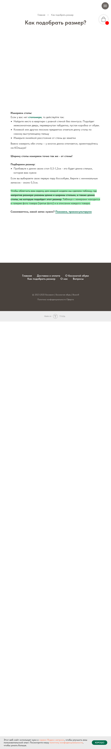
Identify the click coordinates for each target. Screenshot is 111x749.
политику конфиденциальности (66, 742)
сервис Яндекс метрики (51, 739)
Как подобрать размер (41, 278)
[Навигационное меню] (105, 6)
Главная (41, 14)
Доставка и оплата (48, 275)
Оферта (70, 299)
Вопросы (78, 278)
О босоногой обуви (77, 275)
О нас (64, 278)
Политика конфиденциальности (51, 299)
